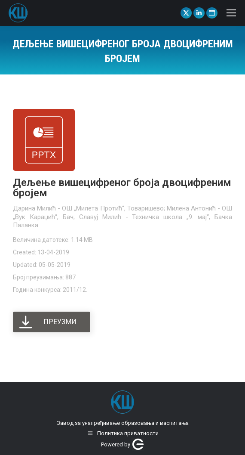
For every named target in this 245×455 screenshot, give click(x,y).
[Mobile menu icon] (231, 13)
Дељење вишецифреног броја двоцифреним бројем (122, 187)
